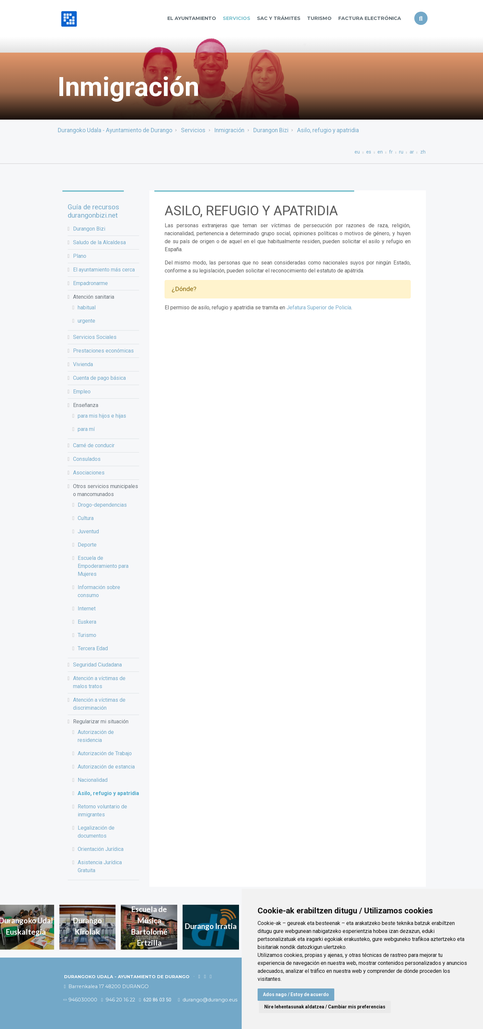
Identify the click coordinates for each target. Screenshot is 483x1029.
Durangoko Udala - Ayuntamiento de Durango (115, 130)
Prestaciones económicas (103, 351)
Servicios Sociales (95, 337)
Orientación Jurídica (100, 849)
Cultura (86, 518)
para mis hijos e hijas (102, 416)
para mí (86, 429)
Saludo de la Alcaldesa (99, 242)
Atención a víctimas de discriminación (99, 704)
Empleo (82, 391)
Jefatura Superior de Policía (318, 307)
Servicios (236, 18)
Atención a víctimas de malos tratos (99, 682)
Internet (87, 608)
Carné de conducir (94, 445)
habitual (87, 307)
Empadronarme (90, 283)
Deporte (87, 545)
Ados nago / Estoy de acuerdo (296, 994)
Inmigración (229, 130)
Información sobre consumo (99, 591)
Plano (79, 256)
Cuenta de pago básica (99, 378)
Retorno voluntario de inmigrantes (102, 810)
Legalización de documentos (96, 832)
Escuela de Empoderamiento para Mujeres (103, 566)
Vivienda (83, 364)
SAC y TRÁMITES (278, 18)
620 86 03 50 (155, 1000)
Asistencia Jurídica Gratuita (100, 866)
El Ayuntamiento (191, 18)
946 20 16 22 (118, 1000)
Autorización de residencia (96, 736)
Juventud (88, 531)
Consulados (87, 459)
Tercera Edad (93, 648)
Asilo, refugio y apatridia (328, 130)
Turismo (319, 18)
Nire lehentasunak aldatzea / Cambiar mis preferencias (324, 1006)
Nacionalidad (93, 780)
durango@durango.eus (208, 1000)
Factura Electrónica (369, 18)
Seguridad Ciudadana (97, 665)
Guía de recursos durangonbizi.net (93, 211)
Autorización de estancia (106, 767)
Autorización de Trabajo (105, 753)
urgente (86, 321)
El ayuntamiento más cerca (104, 269)
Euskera (87, 622)
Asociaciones (89, 472)
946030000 (80, 1000)
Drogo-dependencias (102, 505)
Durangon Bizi (270, 130)
